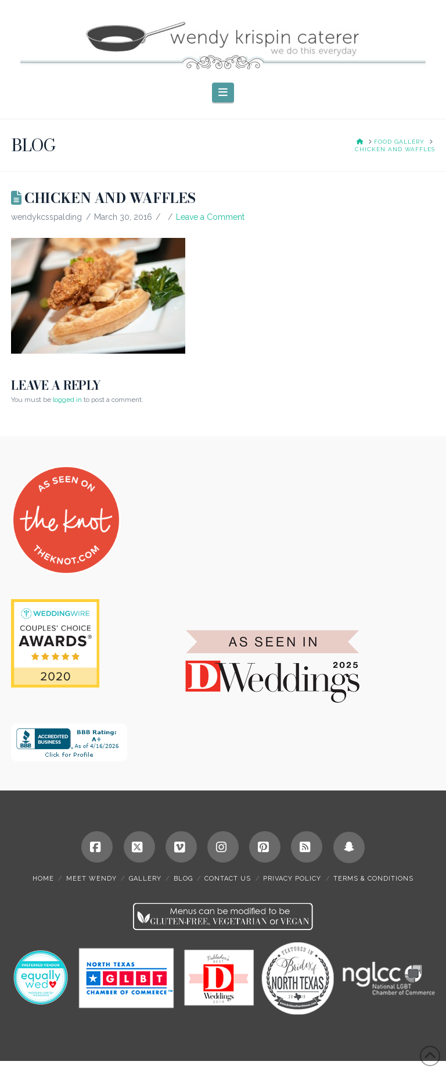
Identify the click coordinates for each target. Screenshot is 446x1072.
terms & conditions (373, 878)
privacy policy (292, 878)
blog (183, 878)
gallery (145, 878)
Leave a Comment (210, 217)
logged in (67, 400)
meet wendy (91, 878)
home (43, 878)
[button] (223, 92)
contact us (227, 878)
